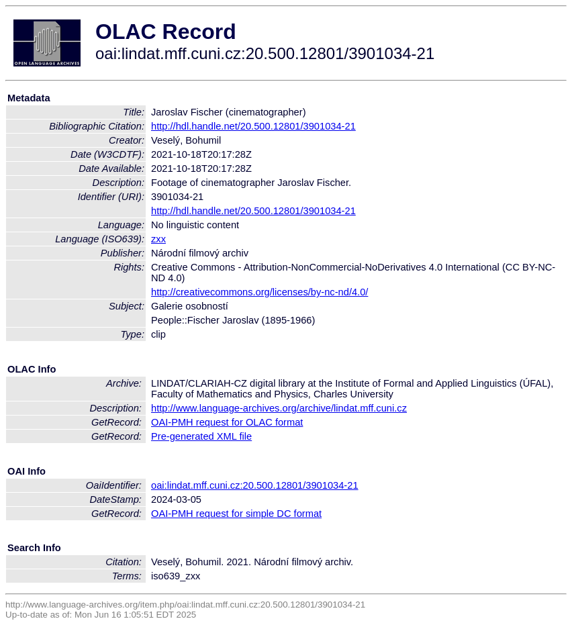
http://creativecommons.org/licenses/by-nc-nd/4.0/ (259, 292)
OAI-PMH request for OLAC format (227, 422)
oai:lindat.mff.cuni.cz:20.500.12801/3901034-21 (255, 485)
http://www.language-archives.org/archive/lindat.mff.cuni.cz (279, 408)
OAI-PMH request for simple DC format (236, 513)
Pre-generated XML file (201, 436)
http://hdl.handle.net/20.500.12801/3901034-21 (253, 126)
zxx (158, 239)
